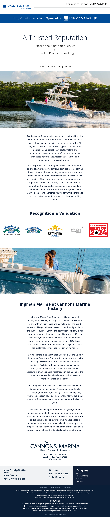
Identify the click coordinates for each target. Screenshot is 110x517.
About (78, 473)
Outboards (56, 470)
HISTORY (68, 67)
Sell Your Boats (58, 473)
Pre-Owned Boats (14, 478)
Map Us (79, 481)
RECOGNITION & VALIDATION (49, 67)
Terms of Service (55, 487)
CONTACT (85, 4)
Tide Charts (56, 477)
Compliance (67, 487)
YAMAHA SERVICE (72, 4)
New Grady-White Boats (14, 471)
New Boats (10, 475)
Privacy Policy (43, 487)
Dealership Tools (61, 514)
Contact (79, 479)
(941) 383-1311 (98, 4)
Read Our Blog (82, 476)
